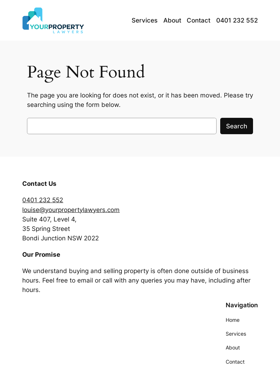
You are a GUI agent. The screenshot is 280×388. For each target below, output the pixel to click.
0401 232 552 (42, 200)
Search (236, 126)
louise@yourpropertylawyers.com (71, 209)
